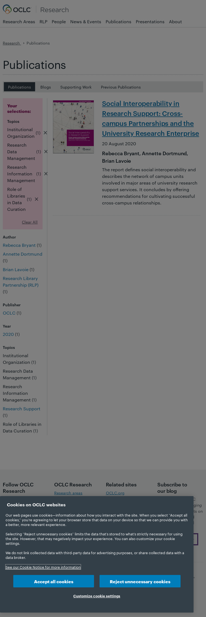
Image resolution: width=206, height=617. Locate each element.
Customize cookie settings (96, 595)
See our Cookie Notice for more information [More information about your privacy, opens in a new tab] (43, 566)
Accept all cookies (53, 581)
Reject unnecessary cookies (140, 581)
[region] (97, 554)
